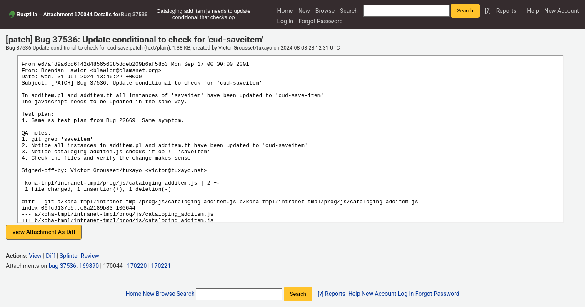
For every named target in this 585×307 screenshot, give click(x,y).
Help (533, 10)
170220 (137, 265)
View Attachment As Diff (43, 232)
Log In (285, 21)
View (35, 255)
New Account (562, 10)
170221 (161, 265)
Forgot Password (321, 21)
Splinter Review (79, 255)
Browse (325, 10)
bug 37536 (62, 265)
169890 (89, 265)
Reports (506, 10)
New (304, 10)
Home (285, 10)
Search (349, 10)
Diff (50, 255)
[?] (488, 10)
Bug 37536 (134, 14)
